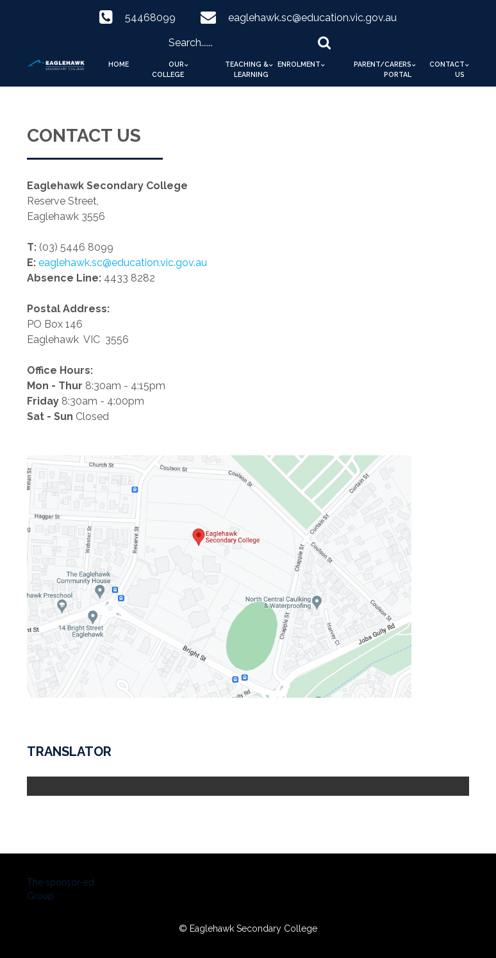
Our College (168, 69)
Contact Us (447, 69)
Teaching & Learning (247, 69)
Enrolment (298, 64)
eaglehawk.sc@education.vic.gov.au (312, 18)
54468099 (150, 18)
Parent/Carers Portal (382, 69)
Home (118, 64)
